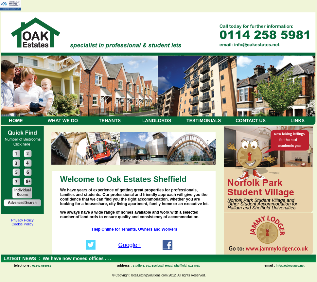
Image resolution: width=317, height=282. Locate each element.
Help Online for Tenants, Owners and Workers (134, 229)
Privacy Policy (22, 220)
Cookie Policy (22, 224)
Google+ (129, 245)
